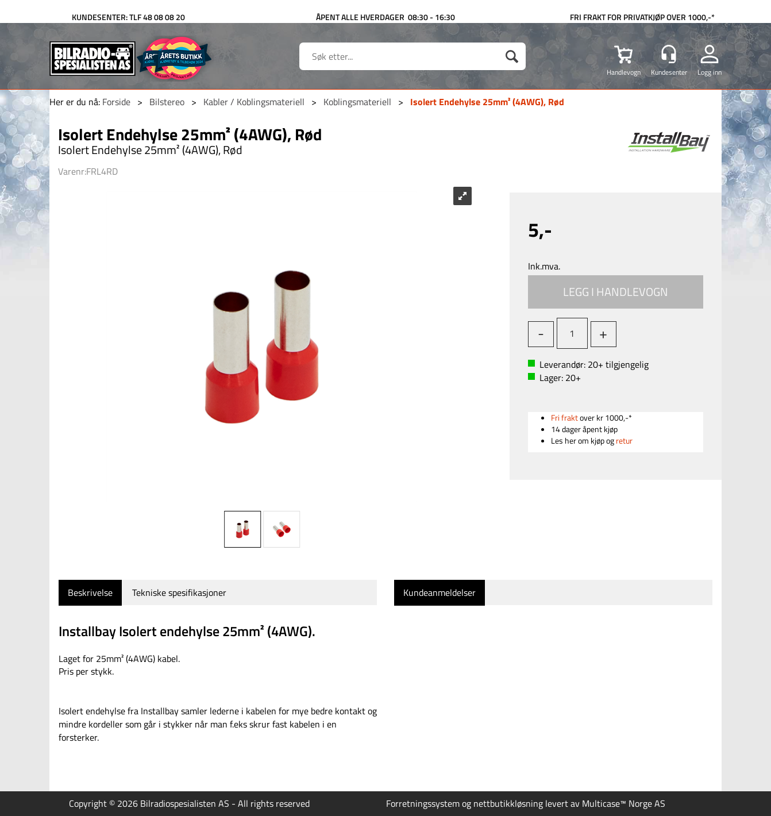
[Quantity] (572, 333)
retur (624, 440)
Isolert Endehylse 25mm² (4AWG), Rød (487, 102)
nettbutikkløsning (508, 803)
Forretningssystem (423, 803)
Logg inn (709, 72)
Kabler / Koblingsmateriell (253, 102)
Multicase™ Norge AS (623, 803)
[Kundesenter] (669, 54)
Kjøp (616, 292)
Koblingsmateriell (357, 102)
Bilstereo (166, 102)
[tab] (90, 593)
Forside (116, 102)
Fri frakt (564, 417)
